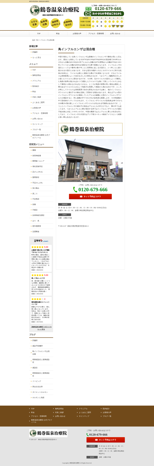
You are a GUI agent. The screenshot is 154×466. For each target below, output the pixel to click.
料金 (58, 33)
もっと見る (36, 57)
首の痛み (35, 188)
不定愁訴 (35, 199)
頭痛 (34, 204)
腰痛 (34, 150)
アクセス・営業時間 (96, 33)
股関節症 (35, 177)
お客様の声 (77, 33)
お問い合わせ (115, 33)
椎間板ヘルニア (38, 161)
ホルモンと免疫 (38, 397)
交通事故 (35, 231)
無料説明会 (36, 75)
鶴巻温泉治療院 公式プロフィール (41, 136)
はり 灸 (35, 221)
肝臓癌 (35, 52)
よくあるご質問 (38, 102)
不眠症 (35, 210)
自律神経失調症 (38, 215)
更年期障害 (36, 226)
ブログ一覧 (36, 129)
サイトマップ (37, 124)
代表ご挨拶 (36, 97)
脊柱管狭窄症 (37, 166)
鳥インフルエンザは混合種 (41, 352)
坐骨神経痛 (36, 156)
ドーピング (36, 381)
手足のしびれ (37, 183)
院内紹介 (35, 86)
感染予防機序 (37, 346)
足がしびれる (37, 172)
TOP (38, 33)
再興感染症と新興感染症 (41, 361)
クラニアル (36, 81)
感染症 (35, 368)
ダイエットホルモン (40, 392)
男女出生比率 (37, 387)
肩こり (35, 193)
